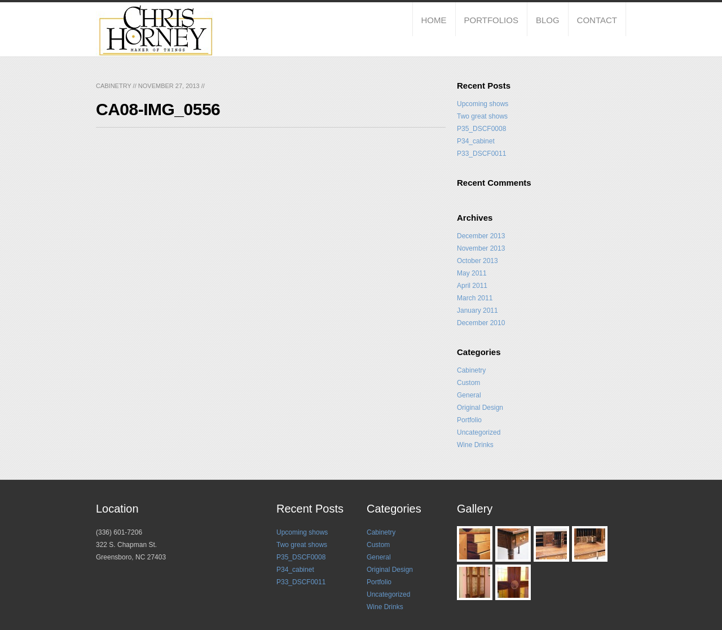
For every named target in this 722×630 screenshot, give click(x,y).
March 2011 (474, 298)
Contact (597, 20)
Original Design (480, 408)
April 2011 (472, 286)
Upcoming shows (482, 104)
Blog (548, 20)
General (469, 395)
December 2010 (481, 323)
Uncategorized (478, 432)
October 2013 (477, 261)
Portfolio (469, 420)
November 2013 (481, 248)
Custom (468, 383)
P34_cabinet (476, 141)
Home (434, 20)
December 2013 (481, 236)
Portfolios (491, 20)
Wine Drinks (475, 445)
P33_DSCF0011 (481, 154)
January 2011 (477, 310)
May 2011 (472, 273)
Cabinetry (113, 85)
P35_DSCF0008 (481, 129)
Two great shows (482, 116)
